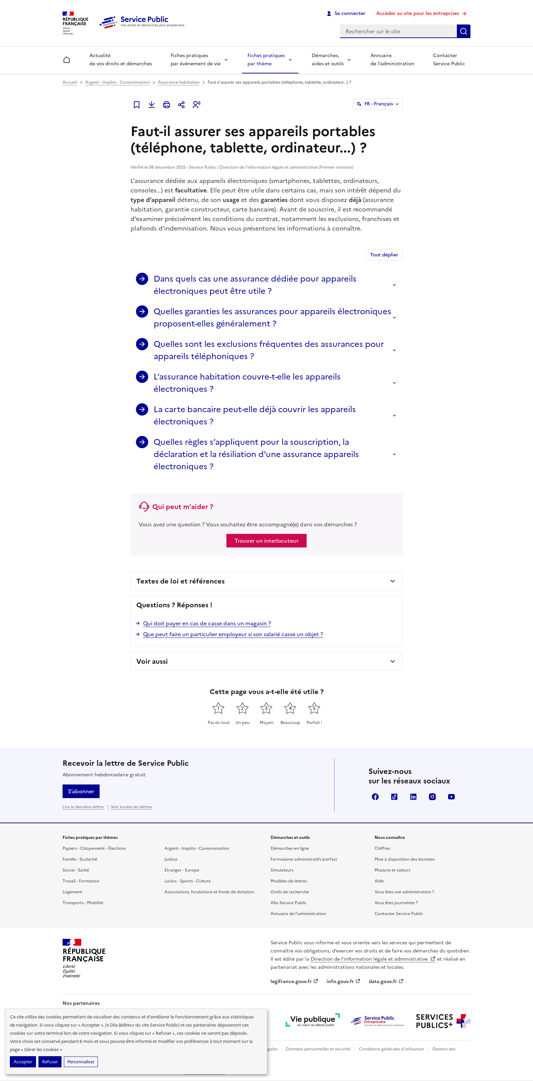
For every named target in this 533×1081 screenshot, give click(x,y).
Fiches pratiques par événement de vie (196, 59)
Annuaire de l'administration (298, 914)
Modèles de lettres (289, 881)
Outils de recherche (290, 892)
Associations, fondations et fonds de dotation (209, 892)
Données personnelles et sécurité (318, 1049)
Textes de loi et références (180, 581)
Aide (379, 881)
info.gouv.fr (344, 981)
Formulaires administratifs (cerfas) (304, 859)
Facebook (375, 797)
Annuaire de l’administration (392, 59)
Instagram (432, 797)
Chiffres (382, 848)
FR (378, 104)
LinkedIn (413, 797)
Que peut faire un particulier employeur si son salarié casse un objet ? (233, 634)
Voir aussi (152, 661)
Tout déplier (384, 254)
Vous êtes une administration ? (404, 892)
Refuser (50, 1062)
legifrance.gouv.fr (295, 981)
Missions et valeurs (392, 870)
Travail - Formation (81, 881)
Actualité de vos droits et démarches (120, 59)
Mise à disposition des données (405, 859)
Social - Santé (76, 870)
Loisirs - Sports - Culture (188, 881)
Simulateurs (282, 870)
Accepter (23, 1062)
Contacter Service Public (449, 59)
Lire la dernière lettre (83, 807)
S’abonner (81, 791)
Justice (171, 859)
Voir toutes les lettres (131, 807)
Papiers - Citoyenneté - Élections (94, 848)
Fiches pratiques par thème (266, 59)
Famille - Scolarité (80, 859)
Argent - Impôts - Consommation (117, 82)
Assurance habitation (179, 82)
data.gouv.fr (386, 981)
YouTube (451, 797)
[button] (196, 105)
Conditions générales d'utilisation (391, 1049)
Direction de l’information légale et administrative (373, 959)
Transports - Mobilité (83, 903)
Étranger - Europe (182, 870)
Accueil (70, 82)
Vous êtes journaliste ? (396, 903)
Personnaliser (80, 1062)
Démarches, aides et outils (328, 59)
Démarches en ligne (290, 848)
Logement (72, 892)
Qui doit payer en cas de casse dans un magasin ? (207, 623)
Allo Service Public (289, 903)
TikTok (394, 797)
